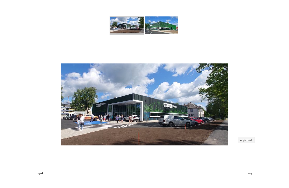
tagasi (40, 173)
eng (250, 173)
